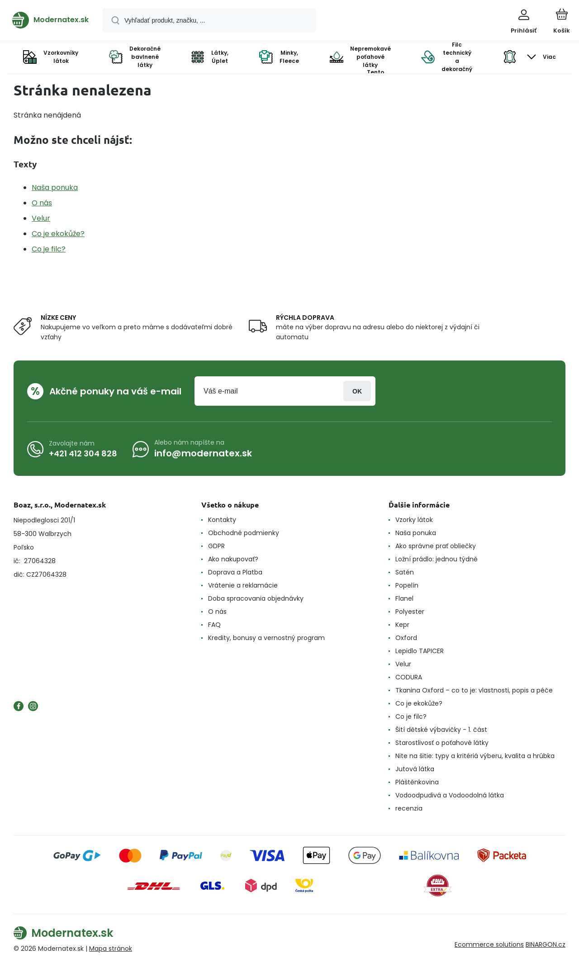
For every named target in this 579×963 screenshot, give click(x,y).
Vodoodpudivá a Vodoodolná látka (449, 795)
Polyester (409, 611)
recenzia (408, 808)
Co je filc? (49, 249)
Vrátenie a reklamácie (243, 585)
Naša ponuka (55, 187)
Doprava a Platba (235, 572)
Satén (404, 572)
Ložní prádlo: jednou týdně (436, 559)
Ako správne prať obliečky (435, 545)
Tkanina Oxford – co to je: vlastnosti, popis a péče (474, 690)
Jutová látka (414, 768)
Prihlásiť (357, 391)
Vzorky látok (414, 519)
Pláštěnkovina (417, 782)
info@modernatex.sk (203, 453)
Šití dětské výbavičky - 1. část (441, 729)
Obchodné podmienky (243, 532)
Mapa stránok (110, 948)
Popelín (406, 585)
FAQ (214, 624)
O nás (42, 203)
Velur (41, 218)
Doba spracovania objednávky (256, 598)
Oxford (406, 637)
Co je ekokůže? (58, 233)
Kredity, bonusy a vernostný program (266, 637)
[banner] (50, 19)
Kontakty (222, 519)
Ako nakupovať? (233, 559)
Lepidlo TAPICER (419, 650)
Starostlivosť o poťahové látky (442, 742)
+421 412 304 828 (83, 453)
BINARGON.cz (545, 944)
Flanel (404, 598)
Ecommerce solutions (489, 944)
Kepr (402, 624)
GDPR (216, 545)
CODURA (408, 677)
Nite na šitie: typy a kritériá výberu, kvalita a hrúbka (475, 755)
